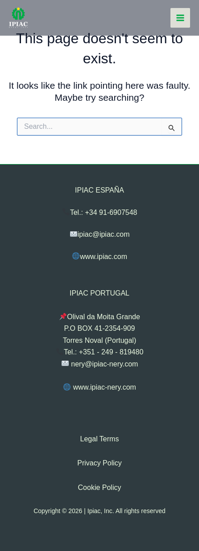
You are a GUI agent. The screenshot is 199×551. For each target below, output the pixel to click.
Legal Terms (99, 439)
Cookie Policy (99, 487)
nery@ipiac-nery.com (100, 363)
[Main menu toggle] (180, 18)
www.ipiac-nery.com (99, 387)
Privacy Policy (99, 463)
